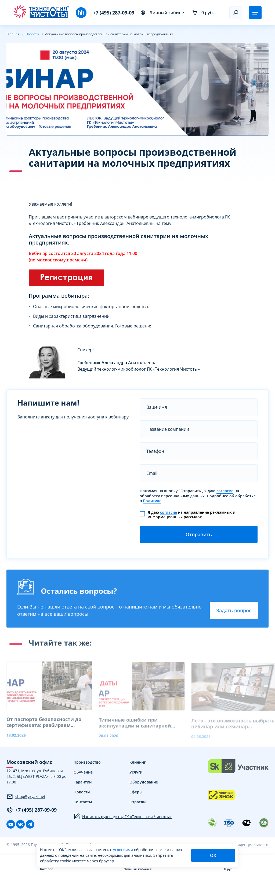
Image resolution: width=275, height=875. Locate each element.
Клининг (137, 762)
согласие (224, 490)
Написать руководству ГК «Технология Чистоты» (123, 816)
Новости (82, 791)
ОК (213, 855)
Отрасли (137, 801)
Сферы (135, 791)
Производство (87, 762)
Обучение (83, 772)
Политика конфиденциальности (239, 844)
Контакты (83, 801)
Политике (152, 500)
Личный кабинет (163, 13)
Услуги (135, 772)
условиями (123, 849)
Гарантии (83, 782)
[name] (198, 407)
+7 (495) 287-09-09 (113, 12)
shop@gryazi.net (25, 796)
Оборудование (143, 782)
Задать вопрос (233, 612)
